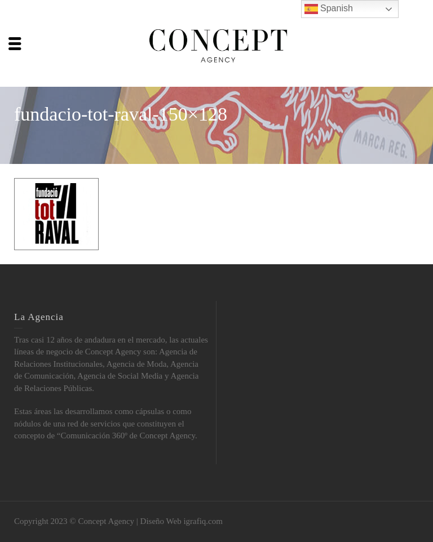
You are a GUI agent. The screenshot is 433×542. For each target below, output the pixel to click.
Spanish (328, 9)
